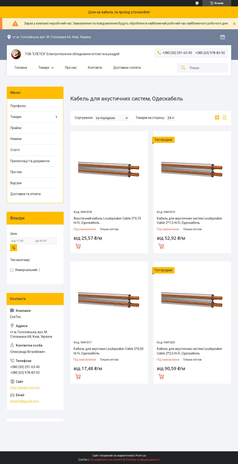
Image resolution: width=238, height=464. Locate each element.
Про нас (71, 67)
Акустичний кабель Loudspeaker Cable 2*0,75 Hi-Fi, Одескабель (107, 221)
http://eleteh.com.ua (24, 388)
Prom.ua (141, 455)
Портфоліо (18, 106)
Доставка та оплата (25, 194)
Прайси (15, 128)
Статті (15, 150)
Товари (43, 67)
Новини (16, 139)
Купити (78, 245)
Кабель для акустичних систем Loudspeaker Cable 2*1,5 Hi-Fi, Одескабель (189, 221)
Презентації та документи (29, 161)
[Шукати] (183, 67)
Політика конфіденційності (142, 459)
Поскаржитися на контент (106, 459)
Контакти (95, 67)
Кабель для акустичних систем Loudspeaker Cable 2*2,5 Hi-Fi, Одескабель (189, 351)
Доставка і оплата (127, 67)
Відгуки (16, 183)
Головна (21, 67)
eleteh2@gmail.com (24, 401)
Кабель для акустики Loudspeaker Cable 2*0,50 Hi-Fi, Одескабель (108, 351)
